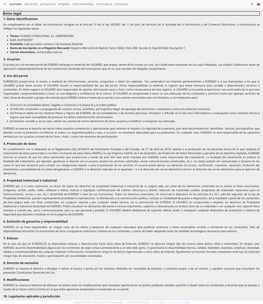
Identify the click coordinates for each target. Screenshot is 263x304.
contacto (121, 4)
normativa (104, 4)
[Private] (252, 4)
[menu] (4, 4)
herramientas (83, 4)
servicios (31, 4)
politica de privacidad (179, 302)
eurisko (15, 4)
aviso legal (159, 302)
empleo (64, 4)
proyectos (48, 4)
